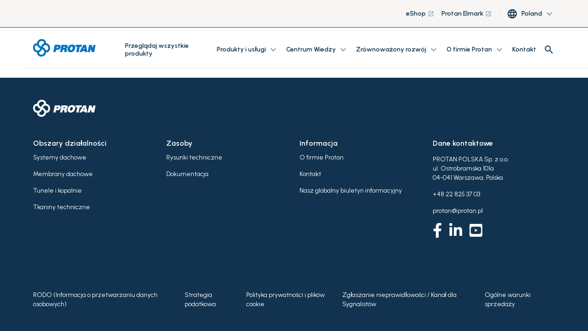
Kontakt (524, 49)
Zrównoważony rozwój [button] (397, 49)
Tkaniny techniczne (61, 207)
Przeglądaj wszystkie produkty (157, 49)
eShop (420, 13)
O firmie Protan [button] (476, 49)
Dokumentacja (187, 174)
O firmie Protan (322, 157)
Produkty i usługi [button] (248, 49)
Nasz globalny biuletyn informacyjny (351, 190)
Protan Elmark (466, 13)
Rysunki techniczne (194, 157)
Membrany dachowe (63, 174)
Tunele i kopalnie (57, 190)
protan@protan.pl (458, 211)
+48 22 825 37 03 (456, 194)
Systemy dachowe (59, 157)
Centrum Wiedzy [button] (317, 49)
